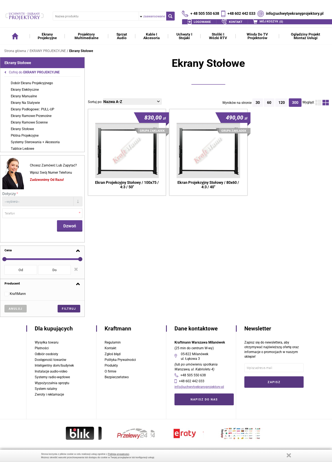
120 (281, 102)
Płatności (42, 347)
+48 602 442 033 (241, 10)
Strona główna (15, 51)
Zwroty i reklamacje (49, 394)
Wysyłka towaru (46, 342)
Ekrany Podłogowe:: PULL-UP (32, 109)
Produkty (111, 365)
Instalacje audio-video (51, 371)
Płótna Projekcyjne (25, 135)
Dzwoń (69, 225)
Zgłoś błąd (112, 353)
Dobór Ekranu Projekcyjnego (32, 83)
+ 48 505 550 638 (204, 10)
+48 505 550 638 (193, 375)
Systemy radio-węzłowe (52, 376)
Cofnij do (34, 72)
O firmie (110, 371)
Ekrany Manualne (24, 96)
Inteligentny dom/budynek (54, 365)
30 (258, 102)
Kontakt (110, 347)
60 (269, 102)
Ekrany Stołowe (81, 51)
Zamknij (289, 455)
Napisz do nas (204, 398)
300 (295, 102)
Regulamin (113, 342)
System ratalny (46, 388)
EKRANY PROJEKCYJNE (48, 51)
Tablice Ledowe (22, 149)
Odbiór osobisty (46, 353)
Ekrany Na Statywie (25, 103)
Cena (8, 249)
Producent (12, 282)
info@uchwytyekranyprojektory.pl (295, 10)
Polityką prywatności (118, 454)
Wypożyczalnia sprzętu (52, 382)
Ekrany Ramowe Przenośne (31, 116)
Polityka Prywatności (120, 359)
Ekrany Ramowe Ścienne (29, 122)
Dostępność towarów (50, 359)
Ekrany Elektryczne (25, 90)
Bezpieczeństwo (117, 376)
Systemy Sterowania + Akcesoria (35, 142)
